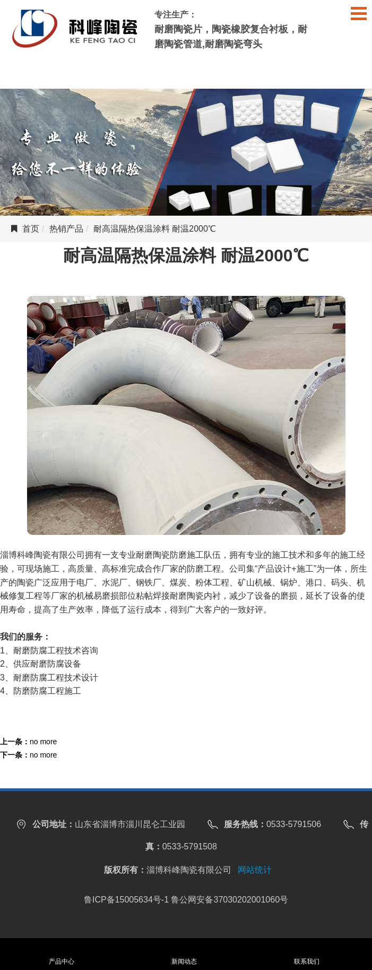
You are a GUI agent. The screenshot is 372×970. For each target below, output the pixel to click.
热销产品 (66, 228)
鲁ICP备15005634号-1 (126, 899)
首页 (30, 228)
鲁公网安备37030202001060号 (229, 899)
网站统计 (255, 869)
